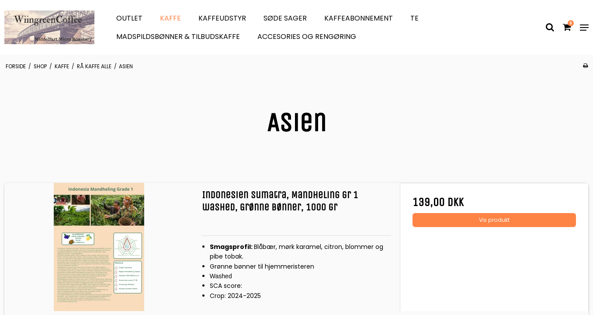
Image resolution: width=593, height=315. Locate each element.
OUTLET (129, 18)
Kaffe (170, 18)
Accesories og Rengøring (306, 37)
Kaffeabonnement (358, 18)
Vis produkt (494, 220)
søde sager (285, 18)
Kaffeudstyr (222, 18)
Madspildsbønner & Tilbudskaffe (178, 37)
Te (414, 18)
